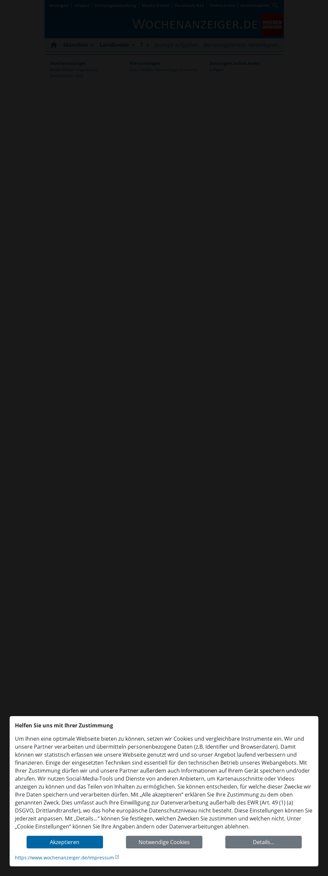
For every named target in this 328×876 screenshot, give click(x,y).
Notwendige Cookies (164, 842)
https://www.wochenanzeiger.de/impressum (64, 857)
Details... (263, 842)
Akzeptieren (64, 842)
